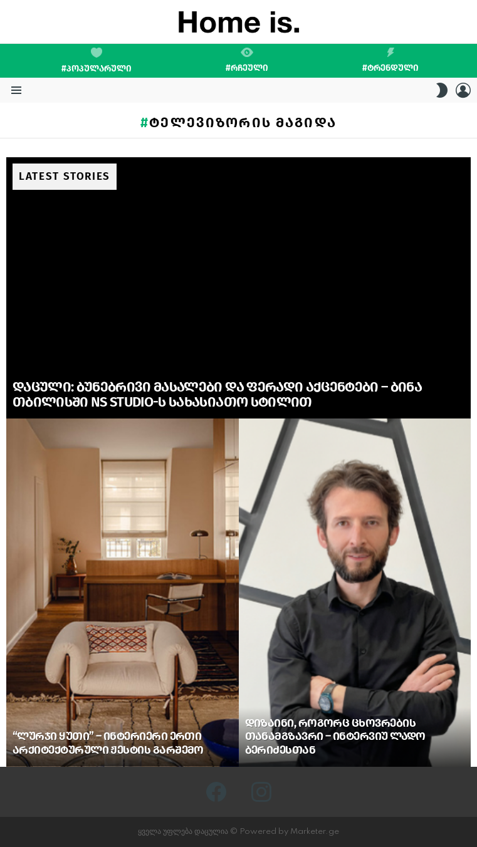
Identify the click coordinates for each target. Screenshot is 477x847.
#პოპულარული (96, 61)
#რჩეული (247, 60)
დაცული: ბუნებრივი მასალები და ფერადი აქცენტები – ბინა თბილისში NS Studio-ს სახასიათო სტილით (217, 394)
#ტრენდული (390, 60)
